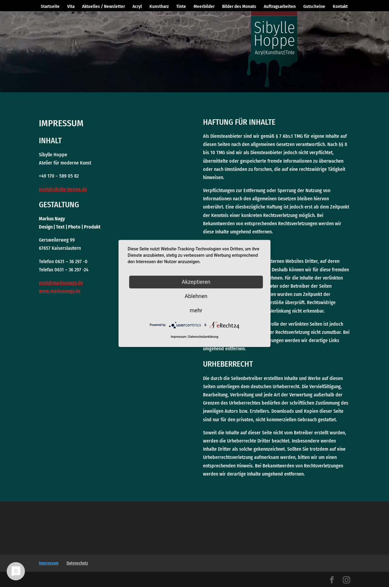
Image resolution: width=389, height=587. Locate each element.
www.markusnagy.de (60, 291)
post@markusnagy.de (61, 283)
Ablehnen (195, 296)
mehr (196, 310)
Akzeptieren (196, 282)
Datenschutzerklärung (203, 337)
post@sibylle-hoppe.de (63, 189)
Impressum (49, 563)
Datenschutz (77, 563)
